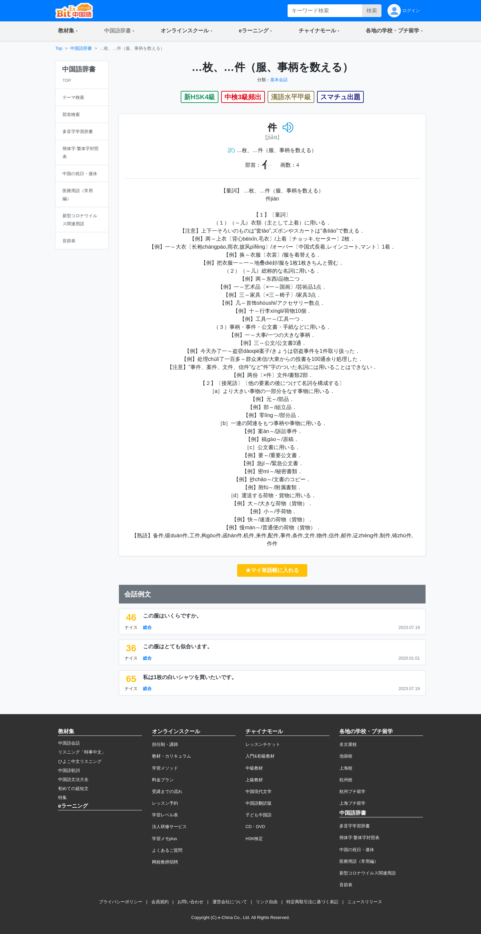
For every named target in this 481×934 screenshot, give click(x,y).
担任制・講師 (165, 744)
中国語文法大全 (73, 779)
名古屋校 (348, 744)
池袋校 (345, 756)
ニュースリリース (364, 901)
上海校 (345, 768)
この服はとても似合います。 (177, 646)
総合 (147, 627)
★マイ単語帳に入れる (272, 570)
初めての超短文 (73, 788)
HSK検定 (254, 838)
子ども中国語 (259, 814)
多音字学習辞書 (354, 825)
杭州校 (345, 779)
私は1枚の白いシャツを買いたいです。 (190, 677)
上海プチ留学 (352, 803)
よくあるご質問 (167, 850)
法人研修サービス (169, 826)
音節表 (345, 884)
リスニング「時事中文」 (82, 752)
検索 (371, 10)
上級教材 (254, 779)
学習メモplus (164, 838)
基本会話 (279, 79)
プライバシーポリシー (120, 901)
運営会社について (229, 901)
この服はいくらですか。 (172, 616)
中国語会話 (69, 743)
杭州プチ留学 (352, 791)
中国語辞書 (81, 48)
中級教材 (254, 768)
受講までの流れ (167, 791)
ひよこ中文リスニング (80, 761)
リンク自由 (267, 901)
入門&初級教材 (260, 756)
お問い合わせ (190, 901)
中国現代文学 (259, 791)
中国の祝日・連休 (356, 849)
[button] (68, 31)
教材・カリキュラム (171, 756)
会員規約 (160, 901)
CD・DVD (255, 826)
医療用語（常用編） (358, 861)
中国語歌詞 (69, 770)
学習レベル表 (165, 814)
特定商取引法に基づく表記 (312, 901)
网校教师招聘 (165, 861)
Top (58, 48)
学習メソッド (165, 768)
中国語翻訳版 (259, 803)
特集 (62, 797)
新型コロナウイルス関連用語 (367, 873)
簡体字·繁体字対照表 (359, 837)
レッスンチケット (263, 744)
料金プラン (163, 779)
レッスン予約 (165, 803)
